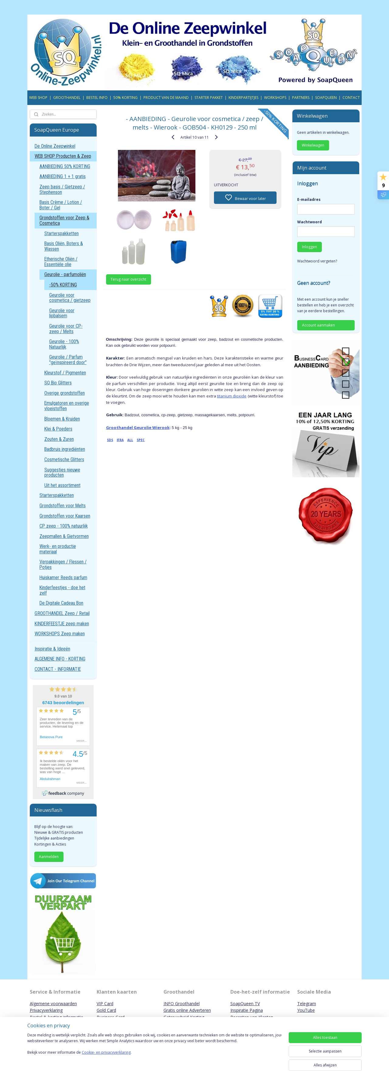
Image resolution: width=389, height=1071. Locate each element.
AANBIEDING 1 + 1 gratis (63, 176)
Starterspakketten (61, 233)
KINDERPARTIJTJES (243, 97)
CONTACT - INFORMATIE (58, 669)
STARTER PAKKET (208, 97)
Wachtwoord (309, 222)
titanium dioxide (231, 396)
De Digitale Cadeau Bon (61, 603)
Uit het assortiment (62, 485)
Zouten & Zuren (59, 439)
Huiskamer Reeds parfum (63, 577)
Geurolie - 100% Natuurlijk (64, 344)
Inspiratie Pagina (246, 1010)
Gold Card (106, 1010)
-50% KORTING (63, 285)
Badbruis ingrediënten (64, 449)
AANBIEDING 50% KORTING (65, 166)
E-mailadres (309, 199)
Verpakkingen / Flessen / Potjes (63, 564)
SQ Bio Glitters (58, 383)
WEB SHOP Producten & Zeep (63, 156)
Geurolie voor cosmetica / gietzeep (70, 297)
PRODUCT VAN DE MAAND (166, 97)
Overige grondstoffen (64, 393)
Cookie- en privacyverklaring (106, 1058)
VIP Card (105, 1003)
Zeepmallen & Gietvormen (64, 536)
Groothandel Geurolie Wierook (137, 427)
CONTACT (351, 97)
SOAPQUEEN (326, 97)
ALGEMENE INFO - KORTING (60, 659)
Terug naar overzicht (128, 279)
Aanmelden (49, 856)
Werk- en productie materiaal (58, 549)
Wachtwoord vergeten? (317, 261)
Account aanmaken (318, 325)
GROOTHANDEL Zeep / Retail (62, 613)
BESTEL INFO (97, 97)
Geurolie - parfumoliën (65, 274)
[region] (154, 1050)
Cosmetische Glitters (64, 459)
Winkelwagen (313, 145)
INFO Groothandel (182, 1003)
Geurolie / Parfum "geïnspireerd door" (68, 359)
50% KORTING (125, 97)
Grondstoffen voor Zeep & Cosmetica (64, 220)
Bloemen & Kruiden (62, 419)
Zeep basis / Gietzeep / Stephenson (62, 189)
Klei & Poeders (58, 429)
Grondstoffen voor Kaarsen (65, 516)
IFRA (120, 440)
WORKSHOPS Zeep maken (60, 634)
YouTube (306, 1010)
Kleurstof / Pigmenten (65, 373)
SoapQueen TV (245, 1003)
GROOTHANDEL (67, 97)
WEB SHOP (38, 97)
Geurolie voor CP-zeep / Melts (66, 328)
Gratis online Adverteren (187, 1010)
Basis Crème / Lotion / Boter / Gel (61, 205)
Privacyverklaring (46, 1010)
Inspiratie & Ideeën (52, 649)
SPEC (141, 440)
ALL (130, 440)
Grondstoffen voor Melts (63, 505)
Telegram (306, 1003)
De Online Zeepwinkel (55, 146)
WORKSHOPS (275, 97)
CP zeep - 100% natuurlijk (64, 526)
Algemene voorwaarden (53, 1003)
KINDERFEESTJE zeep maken (62, 624)
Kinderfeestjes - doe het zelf (62, 590)
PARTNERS (300, 97)
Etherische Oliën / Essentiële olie (60, 261)
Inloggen (309, 246)
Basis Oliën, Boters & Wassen (63, 246)
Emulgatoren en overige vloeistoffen (66, 405)
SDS (110, 440)
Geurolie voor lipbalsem (61, 313)
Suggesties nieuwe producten (62, 472)
